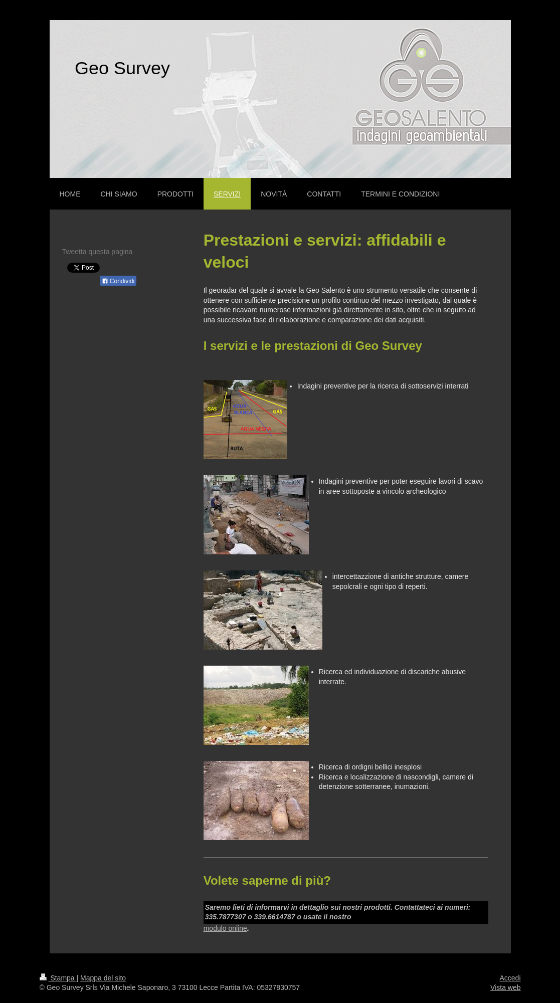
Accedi (509, 978)
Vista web (505, 987)
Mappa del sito (103, 978)
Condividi (118, 281)
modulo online (225, 928)
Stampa (58, 978)
